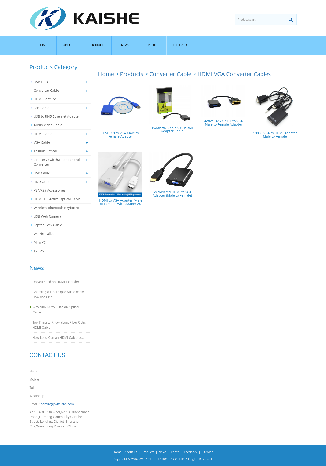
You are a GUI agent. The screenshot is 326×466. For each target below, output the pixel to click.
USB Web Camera (47, 216)
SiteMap (207, 452)
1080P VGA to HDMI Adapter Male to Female (275, 134)
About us (70, 45)
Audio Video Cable (48, 125)
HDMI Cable (43, 133)
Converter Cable (170, 74)
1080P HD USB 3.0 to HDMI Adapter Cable (172, 129)
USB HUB (41, 82)
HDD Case (41, 181)
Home (43, 45)
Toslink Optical (45, 151)
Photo (152, 45)
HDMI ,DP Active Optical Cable (57, 199)
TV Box (39, 251)
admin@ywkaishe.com (57, 404)
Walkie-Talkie (44, 233)
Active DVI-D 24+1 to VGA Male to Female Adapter (223, 123)
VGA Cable (42, 142)
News (125, 45)
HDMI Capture (45, 99)
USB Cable (42, 173)
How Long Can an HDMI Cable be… (59, 337)
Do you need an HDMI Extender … (58, 282)
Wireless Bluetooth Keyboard (56, 207)
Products (97, 45)
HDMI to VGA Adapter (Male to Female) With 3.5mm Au (120, 202)
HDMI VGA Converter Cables (234, 74)
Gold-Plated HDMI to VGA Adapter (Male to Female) (172, 193)
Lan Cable (41, 108)
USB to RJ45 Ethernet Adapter (57, 116)
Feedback (180, 45)
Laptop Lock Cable (48, 225)
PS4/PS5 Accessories (49, 190)
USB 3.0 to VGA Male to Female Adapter (121, 134)
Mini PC (40, 242)
